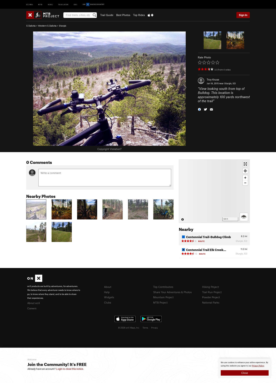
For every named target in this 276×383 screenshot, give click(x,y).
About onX (33, 303)
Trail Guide (106, 15)
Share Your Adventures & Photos (172, 292)
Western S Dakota (47, 25)
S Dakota (31, 25)
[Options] (244, 217)
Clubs (107, 302)
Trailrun (63, 4)
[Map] (214, 191)
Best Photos (123, 15)
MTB (40, 4)
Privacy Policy (258, 366)
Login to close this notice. (70, 369)
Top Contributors (163, 286)
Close (244, 372)
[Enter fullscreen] (245, 164)
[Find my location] (245, 170)
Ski (75, 4)
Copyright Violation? (109, 149)
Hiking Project (210, 286)
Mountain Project (163, 297)
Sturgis (62, 25)
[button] (199, 109)
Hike (50, 4)
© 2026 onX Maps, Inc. (129, 327)
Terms (145, 327)
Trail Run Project (212, 292)
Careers (31, 308)
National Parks (210, 302)
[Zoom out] (245, 182)
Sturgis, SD (230, 83)
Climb (29, 4)
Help (107, 292)
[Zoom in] (245, 177)
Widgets (109, 297)
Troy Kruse (213, 79)
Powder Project (211, 297)
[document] (245, 368)
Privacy (154, 327)
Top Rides (139, 15)
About (107, 286)
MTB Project (160, 302)
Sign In (243, 15)
